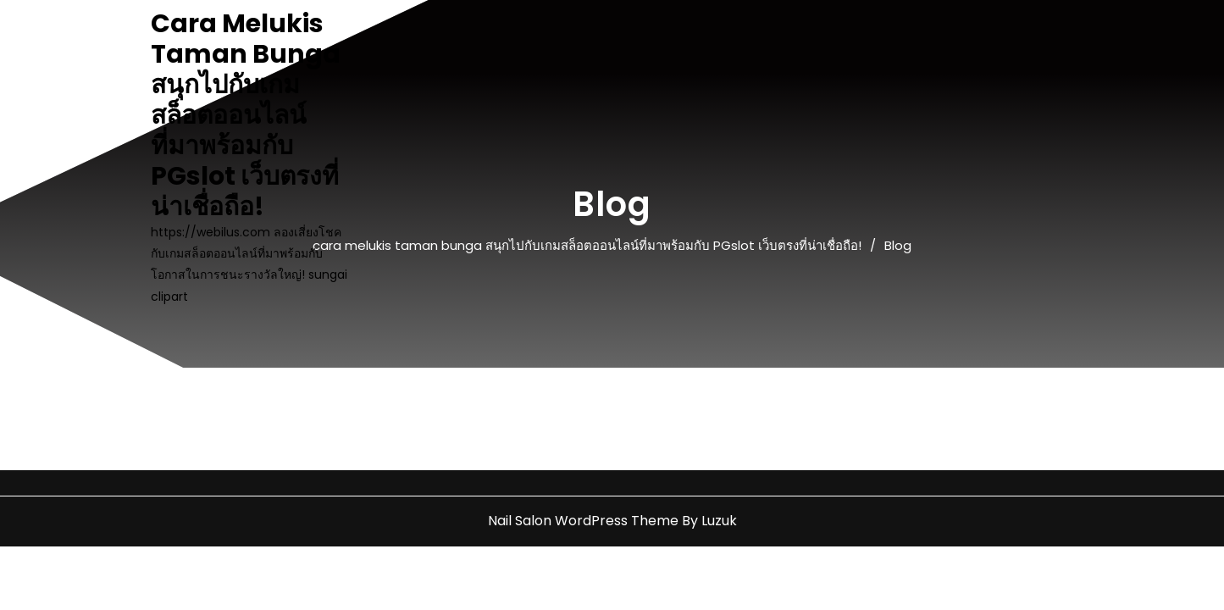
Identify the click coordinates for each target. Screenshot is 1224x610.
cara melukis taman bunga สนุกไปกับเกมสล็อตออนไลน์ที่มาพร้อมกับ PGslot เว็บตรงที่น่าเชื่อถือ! (246, 115)
